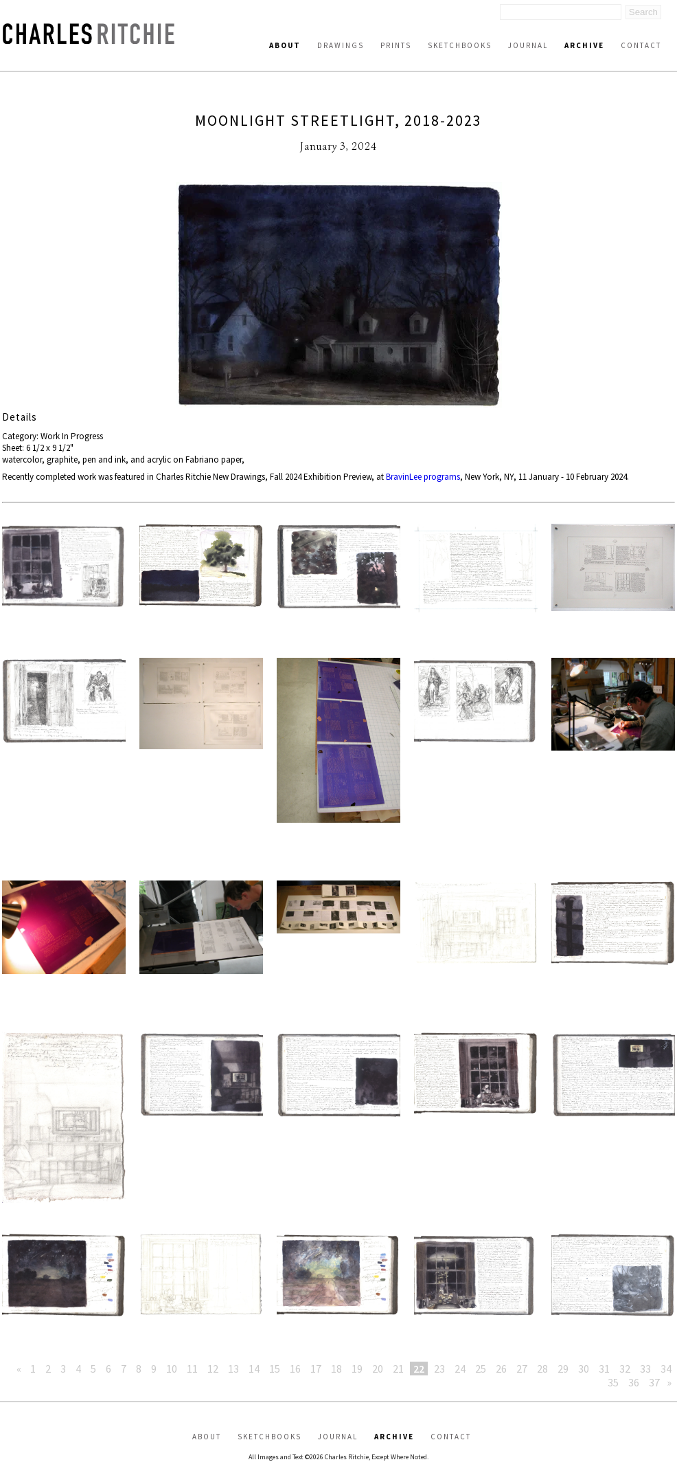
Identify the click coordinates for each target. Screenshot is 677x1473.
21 (398, 1368)
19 (357, 1368)
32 (624, 1368)
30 (583, 1368)
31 (604, 1368)
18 (336, 1368)
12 (212, 1368)
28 (542, 1368)
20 (377, 1368)
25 (480, 1368)
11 (192, 1368)
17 (315, 1368)
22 (418, 1368)
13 (233, 1368)
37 (654, 1382)
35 (613, 1382)
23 (439, 1368)
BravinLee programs (423, 477)
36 (633, 1382)
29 (563, 1368)
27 (521, 1368)
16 (295, 1368)
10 (171, 1368)
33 (645, 1368)
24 (460, 1368)
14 (254, 1368)
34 (666, 1368)
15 (274, 1368)
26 (501, 1368)
